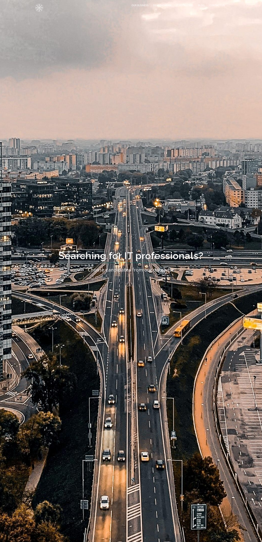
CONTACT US (217, 5)
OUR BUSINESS (140, 5)
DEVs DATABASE (162, 5)
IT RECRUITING (184, 5)
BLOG (201, 5)
